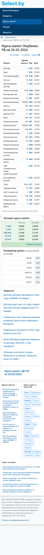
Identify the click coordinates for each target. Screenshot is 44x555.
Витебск (28, 400)
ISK (30, 129)
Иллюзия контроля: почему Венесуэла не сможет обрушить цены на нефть (20, 355)
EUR (30, 72)
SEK (30, 200)
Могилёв (28, 452)
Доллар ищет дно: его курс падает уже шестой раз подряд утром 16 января (21, 307)
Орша (27, 404)
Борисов (35, 436)
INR (30, 122)
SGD (30, 178)
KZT (30, 184)
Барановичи (36, 393)
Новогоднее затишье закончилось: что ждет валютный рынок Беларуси (21, 468)
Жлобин (36, 416)
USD (30, 68)
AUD (31, 84)
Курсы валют (9, 21)
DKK (30, 110)
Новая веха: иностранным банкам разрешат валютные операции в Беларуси (21, 320)
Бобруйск (37, 452)
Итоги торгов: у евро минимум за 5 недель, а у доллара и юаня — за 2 (11, 428)
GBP (30, 192)
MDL (31, 149)
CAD (31, 133)
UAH (31, 106)
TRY (30, 188)
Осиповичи (29, 455)
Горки (37, 455)
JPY (30, 118)
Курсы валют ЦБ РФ (16, 373)
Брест (27, 393)
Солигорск (29, 440)
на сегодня (14, 55)
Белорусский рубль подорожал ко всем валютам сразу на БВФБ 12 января (11, 393)
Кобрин (34, 396)
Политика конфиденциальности (15, 520)
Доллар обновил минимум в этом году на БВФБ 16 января (10, 439)
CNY (30, 141)
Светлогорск (29, 412)
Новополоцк (36, 404)
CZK (30, 196)
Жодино (28, 448)
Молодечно (29, 444)
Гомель (27, 408)
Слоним (28, 432)
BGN (31, 94)
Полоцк (36, 400)
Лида (34, 424)
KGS (30, 137)
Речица (27, 420)
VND (31, 102)
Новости (7, 32)
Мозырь (28, 416)
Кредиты (7, 16)
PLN (30, 80)
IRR (30, 125)
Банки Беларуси (11, 10)
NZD (30, 153)
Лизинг (6, 27)
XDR (30, 166)
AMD (31, 90)
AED (30, 114)
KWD (31, 145)
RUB (30, 76)
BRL (30, 98)
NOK (31, 159)
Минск (27, 436)
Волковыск (29, 428)
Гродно (27, 424)
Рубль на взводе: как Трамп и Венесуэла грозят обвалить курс (20, 479)
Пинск (27, 396)
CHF (30, 204)
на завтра (26, 55)
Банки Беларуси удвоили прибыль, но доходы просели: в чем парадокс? (21, 342)
